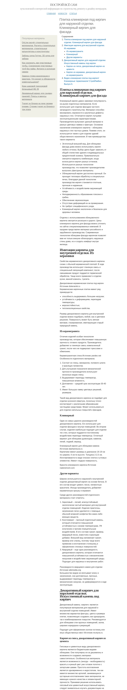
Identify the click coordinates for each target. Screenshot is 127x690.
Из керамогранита (74, 51)
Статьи (73, 13)
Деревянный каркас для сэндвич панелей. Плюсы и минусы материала (37, 96)
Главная (51, 13)
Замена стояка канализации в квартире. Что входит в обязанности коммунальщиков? (38, 79)
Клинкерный (72, 54)
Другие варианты (74, 57)
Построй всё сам (63, 5)
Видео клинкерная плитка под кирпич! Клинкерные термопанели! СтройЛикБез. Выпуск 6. (83, 81)
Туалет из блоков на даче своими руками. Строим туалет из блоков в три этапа (38, 106)
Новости (62, 13)
